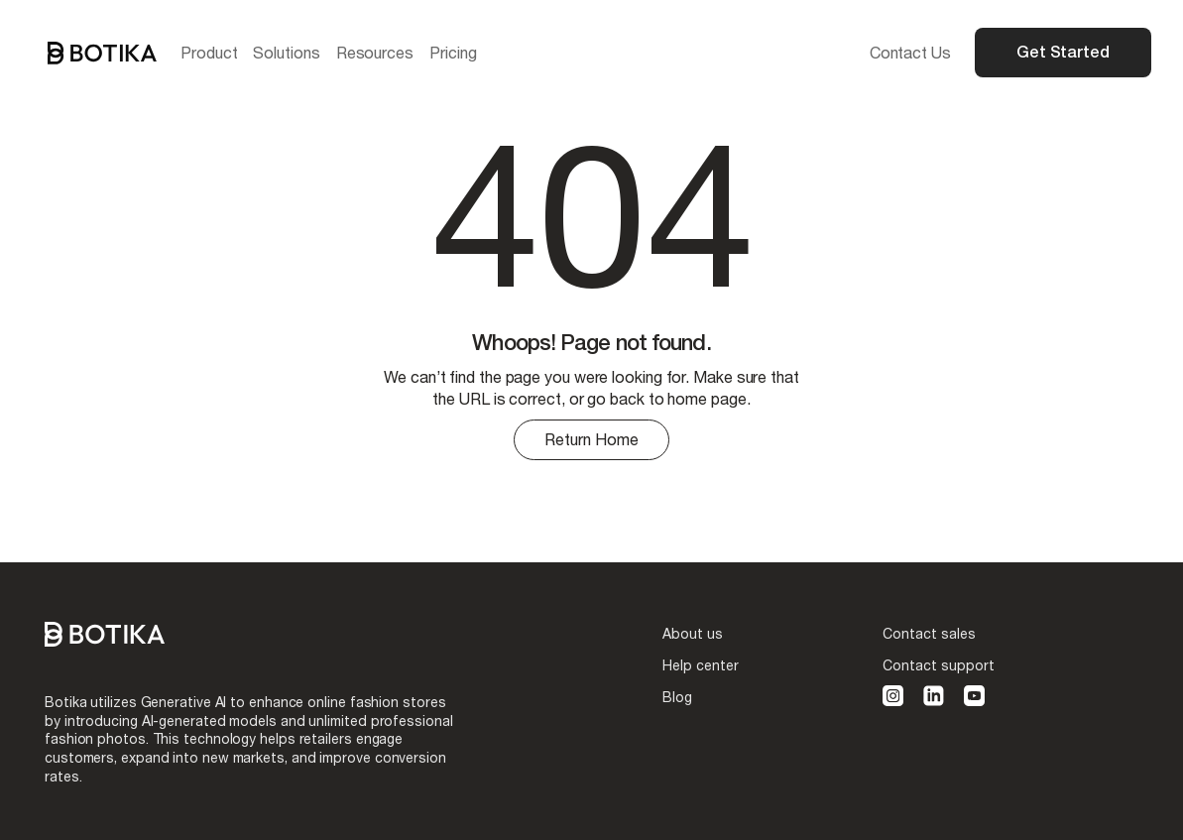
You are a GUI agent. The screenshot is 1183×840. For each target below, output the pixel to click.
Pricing (452, 52)
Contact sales (929, 633)
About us (692, 633)
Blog (677, 696)
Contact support (939, 665)
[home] (102, 53)
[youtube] (974, 695)
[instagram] (893, 695)
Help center (700, 665)
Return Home (591, 438)
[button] (208, 52)
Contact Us (910, 52)
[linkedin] (933, 695)
